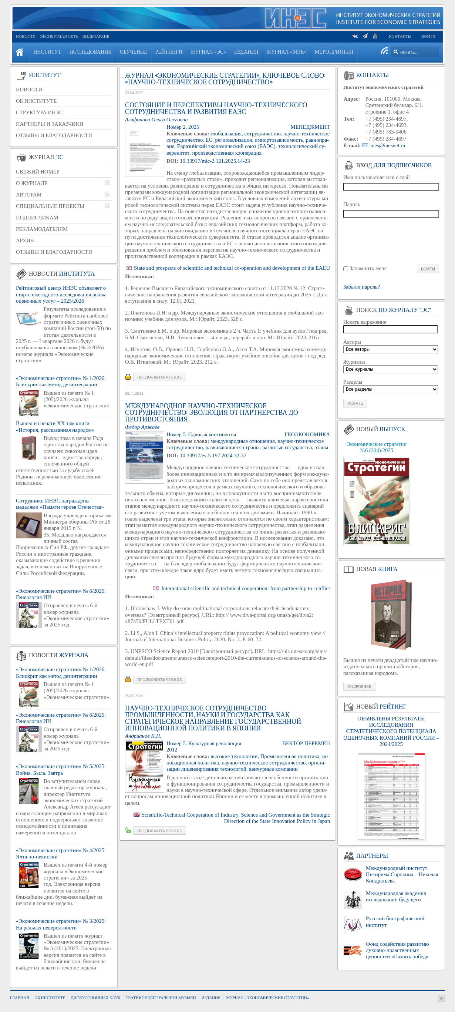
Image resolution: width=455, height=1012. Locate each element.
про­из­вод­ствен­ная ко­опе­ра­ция (227, 153)
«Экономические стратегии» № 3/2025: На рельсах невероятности (61, 924)
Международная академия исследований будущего (396, 896)
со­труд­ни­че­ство (263, 134)
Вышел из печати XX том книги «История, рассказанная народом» (55, 426)
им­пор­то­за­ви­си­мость (279, 140)
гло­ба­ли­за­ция (226, 134)
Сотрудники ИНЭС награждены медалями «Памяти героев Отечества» (60, 504)
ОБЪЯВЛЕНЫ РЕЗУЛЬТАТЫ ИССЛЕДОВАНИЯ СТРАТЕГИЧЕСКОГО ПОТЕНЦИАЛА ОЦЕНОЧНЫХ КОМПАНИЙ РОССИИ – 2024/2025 (391, 731)
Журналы (354, 362)
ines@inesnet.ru (387, 145)
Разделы (352, 382)
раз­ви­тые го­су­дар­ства (287, 447)
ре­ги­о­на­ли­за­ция (233, 140)
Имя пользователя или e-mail (376, 177)
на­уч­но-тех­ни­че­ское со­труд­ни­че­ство (264, 763)
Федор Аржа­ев (142, 427)
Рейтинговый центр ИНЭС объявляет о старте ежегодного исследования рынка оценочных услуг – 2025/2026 (61, 294)
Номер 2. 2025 (182, 127)
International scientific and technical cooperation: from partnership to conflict (245, 588)
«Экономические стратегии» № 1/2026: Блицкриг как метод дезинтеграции (61, 381)
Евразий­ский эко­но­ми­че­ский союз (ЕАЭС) (226, 146)
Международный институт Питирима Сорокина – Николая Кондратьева (402, 874)
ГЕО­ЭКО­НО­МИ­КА (307, 434)
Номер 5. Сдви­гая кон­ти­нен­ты (201, 434)
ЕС (209, 140)
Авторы (352, 342)
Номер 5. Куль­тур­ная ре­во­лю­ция (203, 743)
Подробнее (359, 686)
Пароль (351, 204)
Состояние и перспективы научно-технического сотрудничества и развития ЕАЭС (216, 108)
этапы (321, 447)
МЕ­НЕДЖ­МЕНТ (310, 127)
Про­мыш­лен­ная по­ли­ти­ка (290, 756)
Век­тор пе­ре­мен (306, 743)
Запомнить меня (368, 268)
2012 (171, 750)
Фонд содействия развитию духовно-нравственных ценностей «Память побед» (397, 950)
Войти (428, 36)
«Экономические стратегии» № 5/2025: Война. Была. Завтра (61, 769)
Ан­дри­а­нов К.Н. (143, 736)
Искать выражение (364, 322)
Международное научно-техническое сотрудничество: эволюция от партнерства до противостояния (211, 412)
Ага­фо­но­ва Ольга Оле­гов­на (156, 119)
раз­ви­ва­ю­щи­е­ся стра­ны (233, 447)
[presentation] (391, 240)
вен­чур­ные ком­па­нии (273, 769)
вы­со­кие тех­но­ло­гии (233, 756)
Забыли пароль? (361, 287)
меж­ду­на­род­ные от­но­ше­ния (242, 441)
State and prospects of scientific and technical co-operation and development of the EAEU (232, 268)
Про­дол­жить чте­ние (159, 377)
